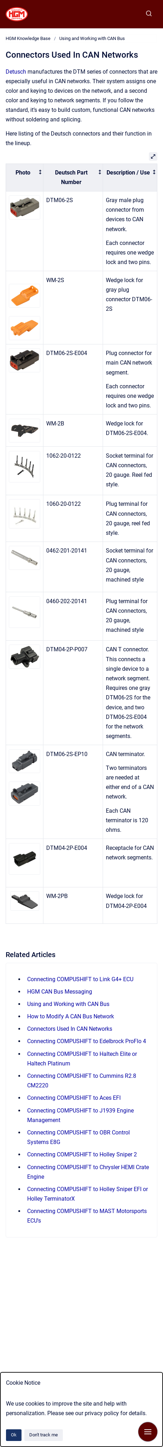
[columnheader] (24, 177)
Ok (14, 1434)
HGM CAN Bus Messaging (59, 991)
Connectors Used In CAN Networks (69, 1028)
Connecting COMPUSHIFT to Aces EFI (74, 1097)
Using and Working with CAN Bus (92, 38)
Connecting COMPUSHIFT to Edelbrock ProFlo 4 (86, 1041)
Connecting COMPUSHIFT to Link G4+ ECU (80, 979)
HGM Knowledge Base (28, 38)
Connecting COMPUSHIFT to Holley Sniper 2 (82, 1154)
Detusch (16, 71)
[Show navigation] (147, 1431)
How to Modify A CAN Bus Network (70, 1016)
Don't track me (43, 1434)
